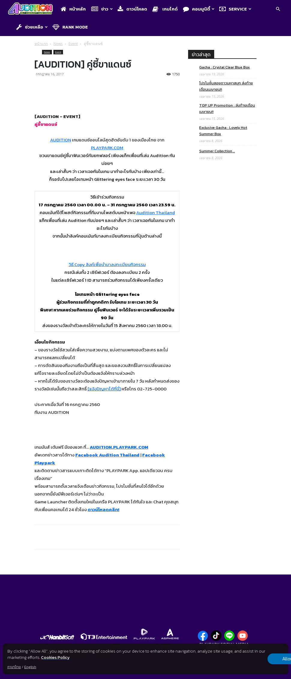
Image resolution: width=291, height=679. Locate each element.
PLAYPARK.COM (107, 147)
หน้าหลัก (73, 8)
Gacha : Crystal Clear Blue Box (224, 67)
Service (235, 8)
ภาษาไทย (14, 667)
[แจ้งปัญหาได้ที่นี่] (104, 388)
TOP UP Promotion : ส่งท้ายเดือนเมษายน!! (227, 108)
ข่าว (102, 8)
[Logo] (32, 9)
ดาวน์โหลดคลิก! (103, 509)
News (58, 43)
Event (73, 43)
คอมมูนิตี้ (198, 8)
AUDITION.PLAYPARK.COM (119, 447)
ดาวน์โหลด (132, 8)
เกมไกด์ (165, 8)
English (30, 667)
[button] (278, 9)
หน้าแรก (41, 43)
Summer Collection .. (217, 151)
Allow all (257, 658)
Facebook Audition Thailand (107, 454)
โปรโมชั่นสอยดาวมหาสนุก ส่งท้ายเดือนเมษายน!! (226, 86)
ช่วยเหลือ (32, 26)
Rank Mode (70, 26)
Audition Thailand (155, 212)
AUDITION (60, 139)
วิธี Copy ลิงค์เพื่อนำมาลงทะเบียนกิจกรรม (107, 264)
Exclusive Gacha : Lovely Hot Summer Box (223, 131)
